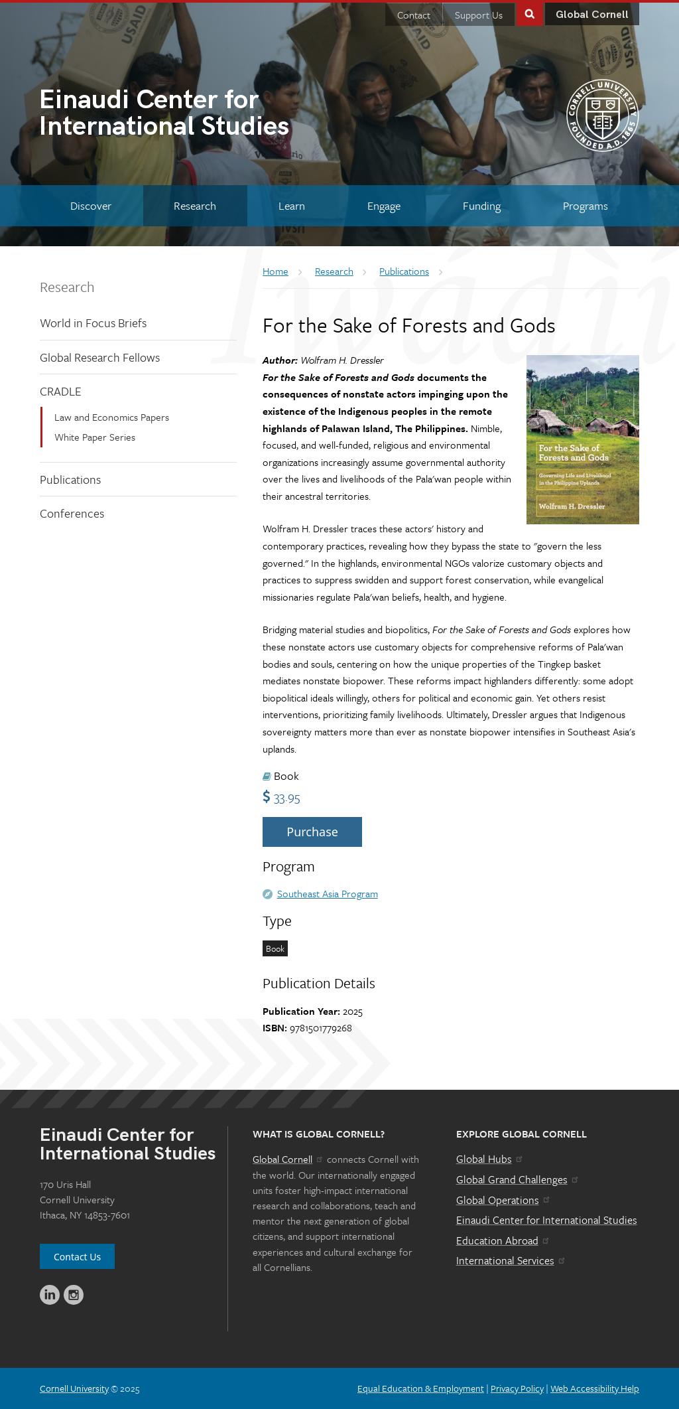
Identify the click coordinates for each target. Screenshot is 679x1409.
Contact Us (77, 1256)
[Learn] (292, 205)
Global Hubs (490, 1159)
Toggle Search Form (530, 13)
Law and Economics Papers (111, 416)
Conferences (72, 513)
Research (67, 286)
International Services (511, 1260)
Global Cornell (592, 15)
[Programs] (585, 205)
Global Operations (504, 1200)
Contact (413, 14)
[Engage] (383, 205)
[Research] (195, 205)
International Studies (189, 115)
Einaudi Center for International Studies (546, 1220)
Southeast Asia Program (327, 893)
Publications (70, 479)
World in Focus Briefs (93, 322)
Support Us (479, 14)
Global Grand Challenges (518, 1179)
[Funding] (481, 205)
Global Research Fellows (100, 357)
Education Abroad (503, 1240)
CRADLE (61, 391)
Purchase (312, 832)
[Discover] (91, 205)
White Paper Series (94, 436)
